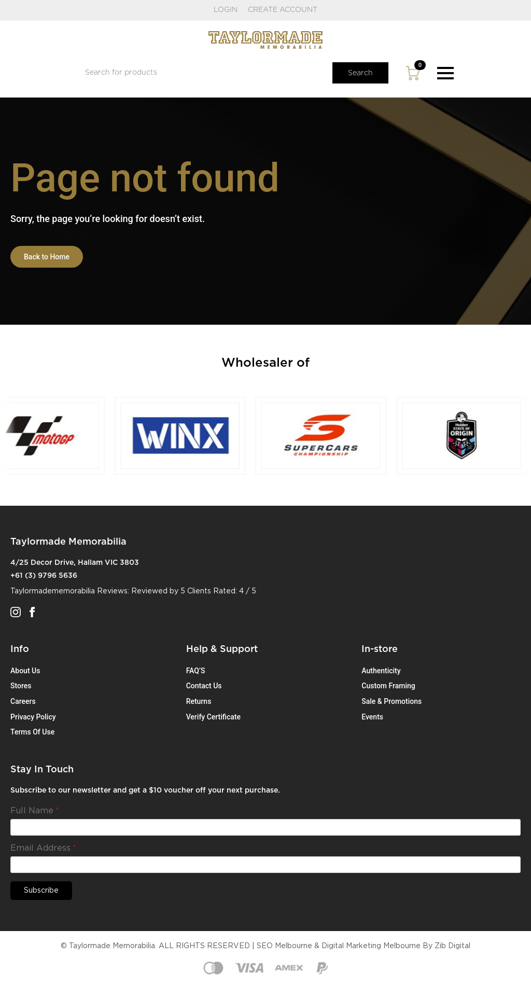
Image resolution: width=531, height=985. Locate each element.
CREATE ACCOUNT (282, 9)
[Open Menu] (445, 73)
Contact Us (204, 686)
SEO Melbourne (284, 946)
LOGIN (225, 9)
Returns (199, 701)
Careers (23, 701)
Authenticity (380, 671)
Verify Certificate (213, 717)
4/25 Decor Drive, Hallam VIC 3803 (74, 562)
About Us (25, 671)
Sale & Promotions (391, 701)
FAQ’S (195, 671)
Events (372, 717)
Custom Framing (388, 686)
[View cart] (413, 73)
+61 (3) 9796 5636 (43, 575)
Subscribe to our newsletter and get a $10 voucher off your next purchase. (145, 790)
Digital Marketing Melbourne (371, 946)
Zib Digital (452, 946)
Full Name (34, 811)
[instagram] (15, 612)
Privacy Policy (33, 717)
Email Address (43, 848)
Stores (20, 686)
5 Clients (195, 591)
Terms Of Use (32, 732)
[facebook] (32, 612)
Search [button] (360, 73)
